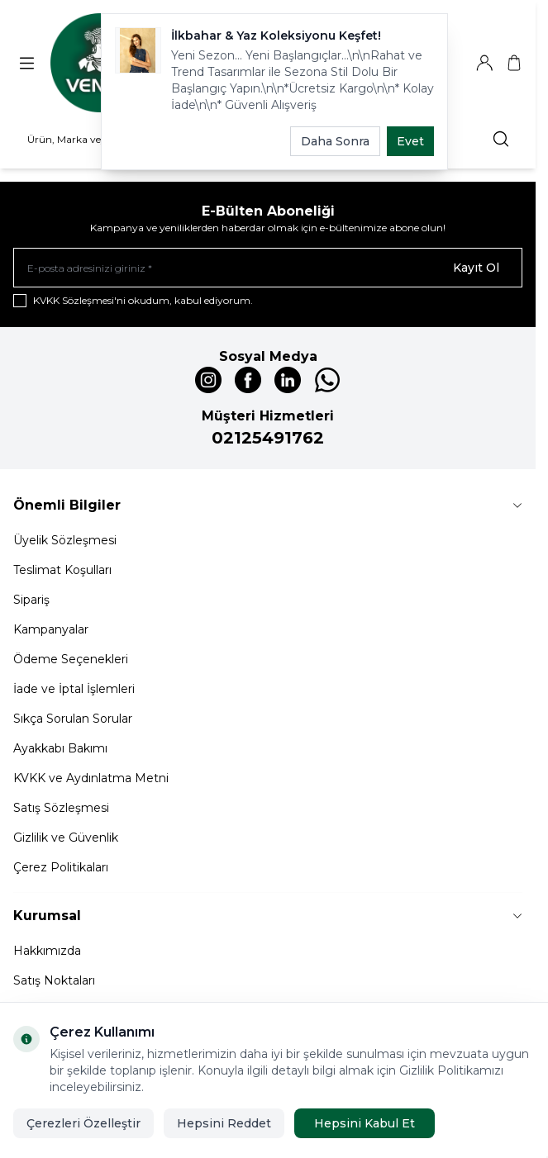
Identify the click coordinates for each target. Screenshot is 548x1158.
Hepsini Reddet (224, 1123)
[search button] (500, 139)
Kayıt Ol (476, 267)
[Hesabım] (484, 63)
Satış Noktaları (54, 980)
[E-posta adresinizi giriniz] (267, 267)
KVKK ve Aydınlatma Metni (91, 778)
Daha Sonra (335, 141)
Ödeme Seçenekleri (70, 659)
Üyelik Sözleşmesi (65, 540)
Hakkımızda (47, 950)
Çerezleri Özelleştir (83, 1123)
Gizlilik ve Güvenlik (65, 837)
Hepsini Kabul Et (364, 1123)
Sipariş (31, 599)
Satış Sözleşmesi (61, 807)
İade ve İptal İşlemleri (74, 688)
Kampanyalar (50, 629)
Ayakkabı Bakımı (60, 748)
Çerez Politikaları (60, 867)
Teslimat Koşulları (62, 569)
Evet (410, 141)
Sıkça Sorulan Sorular (72, 718)
